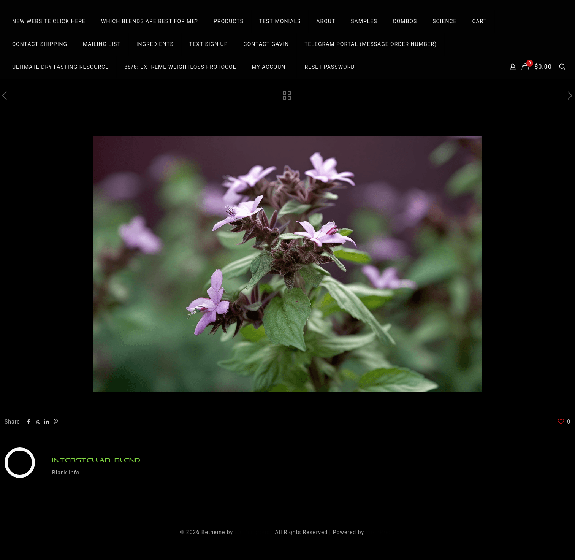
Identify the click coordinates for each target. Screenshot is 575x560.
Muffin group (252, 532)
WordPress (380, 532)
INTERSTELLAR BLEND (96, 460)
